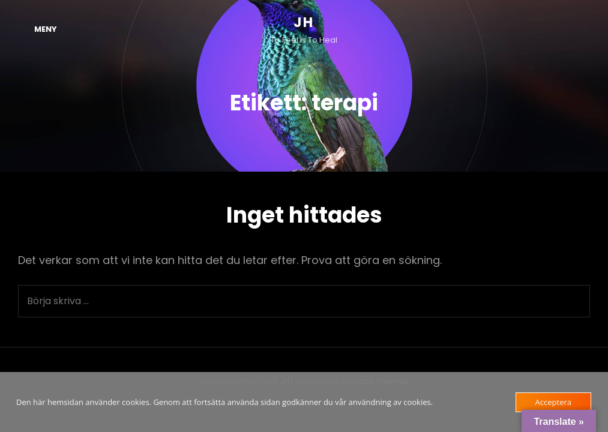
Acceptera (553, 402)
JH (303, 22)
